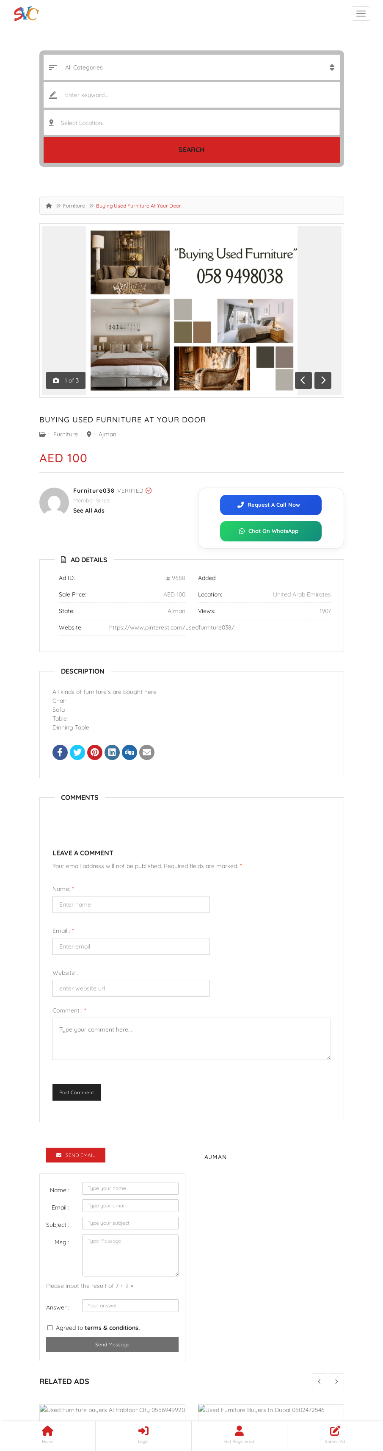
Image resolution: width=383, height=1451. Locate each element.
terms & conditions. (112, 1328)
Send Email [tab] (75, 1155)
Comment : (69, 1010)
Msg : (62, 1242)
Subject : (57, 1225)
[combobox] (192, 122)
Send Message (112, 1344)
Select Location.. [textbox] (83, 123)
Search (192, 149)
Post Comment (76, 1092)
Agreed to (98, 1328)
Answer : (57, 1307)
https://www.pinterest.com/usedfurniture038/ (171, 627)
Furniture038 (94, 490)
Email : (63, 931)
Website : (65, 973)
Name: (63, 889)
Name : (59, 1190)
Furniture (74, 206)
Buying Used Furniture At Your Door (122, 419)
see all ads (89, 510)
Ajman (107, 434)
